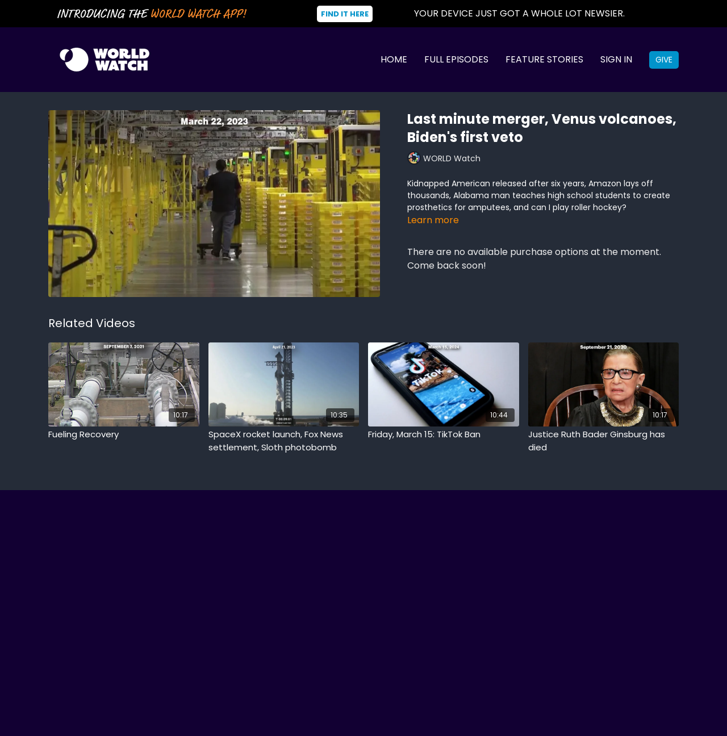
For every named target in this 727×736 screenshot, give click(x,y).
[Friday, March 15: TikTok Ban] (443, 434)
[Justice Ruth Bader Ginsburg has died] (603, 441)
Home (394, 59)
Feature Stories (544, 59)
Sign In (616, 59)
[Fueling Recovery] (123, 434)
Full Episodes (456, 59)
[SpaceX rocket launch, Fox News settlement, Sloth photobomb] (284, 441)
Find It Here (345, 14)
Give (663, 59)
